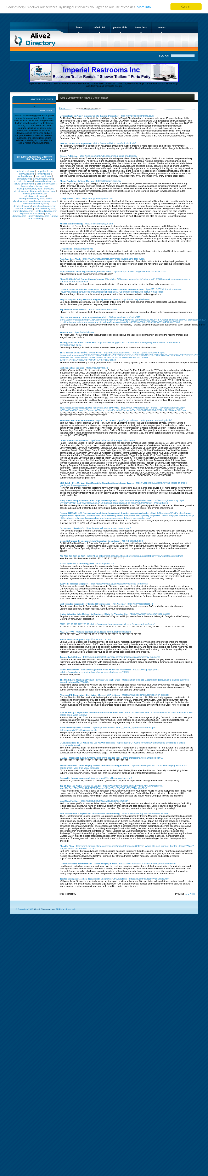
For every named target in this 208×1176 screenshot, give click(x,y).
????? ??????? (67, 631)
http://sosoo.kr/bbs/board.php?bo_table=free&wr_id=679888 (89, 407)
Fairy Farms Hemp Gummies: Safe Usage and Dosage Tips (88, 500)
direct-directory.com (45, 208)
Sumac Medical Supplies (72, 639)
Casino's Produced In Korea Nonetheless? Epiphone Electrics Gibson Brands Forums (101, 289)
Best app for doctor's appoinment (76, 143)
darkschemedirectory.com (35, 203)
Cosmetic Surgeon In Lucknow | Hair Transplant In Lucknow (90, 541)
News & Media (91, 97)
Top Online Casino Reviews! (73, 309)
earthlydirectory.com (23, 211)
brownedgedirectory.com (34, 193)
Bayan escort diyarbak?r (72, 528)
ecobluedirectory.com (46, 211)
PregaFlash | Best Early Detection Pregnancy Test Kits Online (90, 299)
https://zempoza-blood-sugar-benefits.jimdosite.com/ (85, 271)
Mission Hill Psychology (71, 223)
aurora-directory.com (45, 181)
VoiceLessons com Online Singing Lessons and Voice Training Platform (94, 765)
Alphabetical (95, 108)
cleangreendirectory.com (31, 198)
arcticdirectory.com (23, 181)
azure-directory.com (24, 183)
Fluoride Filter (67, 846)
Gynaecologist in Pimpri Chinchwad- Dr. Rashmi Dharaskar (89, 115)
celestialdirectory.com (35, 196)
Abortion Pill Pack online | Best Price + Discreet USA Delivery (90, 695)
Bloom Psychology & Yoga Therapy (77, 181)
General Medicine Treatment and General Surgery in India (88, 863)
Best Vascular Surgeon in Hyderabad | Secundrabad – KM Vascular (92, 603)
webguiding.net (26, 176)
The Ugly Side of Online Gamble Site (78, 342)
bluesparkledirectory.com (42, 191)
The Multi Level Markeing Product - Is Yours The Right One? (90, 679)
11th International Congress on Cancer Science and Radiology (90, 813)
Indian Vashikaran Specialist (74, 440)
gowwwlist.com (26, 173)
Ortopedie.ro (66, 248)
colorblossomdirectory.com (42, 201)
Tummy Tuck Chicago (70, 657)
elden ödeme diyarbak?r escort (75, 727)
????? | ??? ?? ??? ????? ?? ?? (74, 624)
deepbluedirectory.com (44, 206)
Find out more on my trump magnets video (80, 317)
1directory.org (24, 178)
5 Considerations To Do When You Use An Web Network (87, 742)
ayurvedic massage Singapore (74, 583)
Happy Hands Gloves (70, 198)
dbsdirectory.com (22, 206)
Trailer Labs (66, 332)
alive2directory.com (43, 178)
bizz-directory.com (46, 183)
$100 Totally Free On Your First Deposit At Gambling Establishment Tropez (97, 483)
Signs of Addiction (69, 156)
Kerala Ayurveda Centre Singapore (77, 563)
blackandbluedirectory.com (34, 186)
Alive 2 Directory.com (36, 38)
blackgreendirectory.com (29, 188)
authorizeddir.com (25, 171)
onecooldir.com (43, 176)
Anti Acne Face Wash (70, 259)
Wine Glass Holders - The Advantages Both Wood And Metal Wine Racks (95, 669)
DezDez (63, 758)
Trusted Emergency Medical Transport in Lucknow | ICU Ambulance (93, 878)
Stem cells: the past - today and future (78, 778)
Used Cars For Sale (69, 801)
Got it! (186, 7)
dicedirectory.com (23, 208)
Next (192, 894)
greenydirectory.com (38, 216)
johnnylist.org (43, 173)
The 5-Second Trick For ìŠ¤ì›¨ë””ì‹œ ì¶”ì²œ (80, 352)
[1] (186, 894)
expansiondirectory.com (32, 213)
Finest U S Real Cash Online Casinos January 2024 (84, 279)
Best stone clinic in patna (72, 367)
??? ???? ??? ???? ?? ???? (72, 556)
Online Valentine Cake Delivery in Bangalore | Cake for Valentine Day (94, 614)
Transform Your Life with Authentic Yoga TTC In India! (87, 420)
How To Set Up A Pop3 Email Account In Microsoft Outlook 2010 (91, 712)
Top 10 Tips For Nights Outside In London (80, 785)
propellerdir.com (45, 171)
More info (144, 7)
